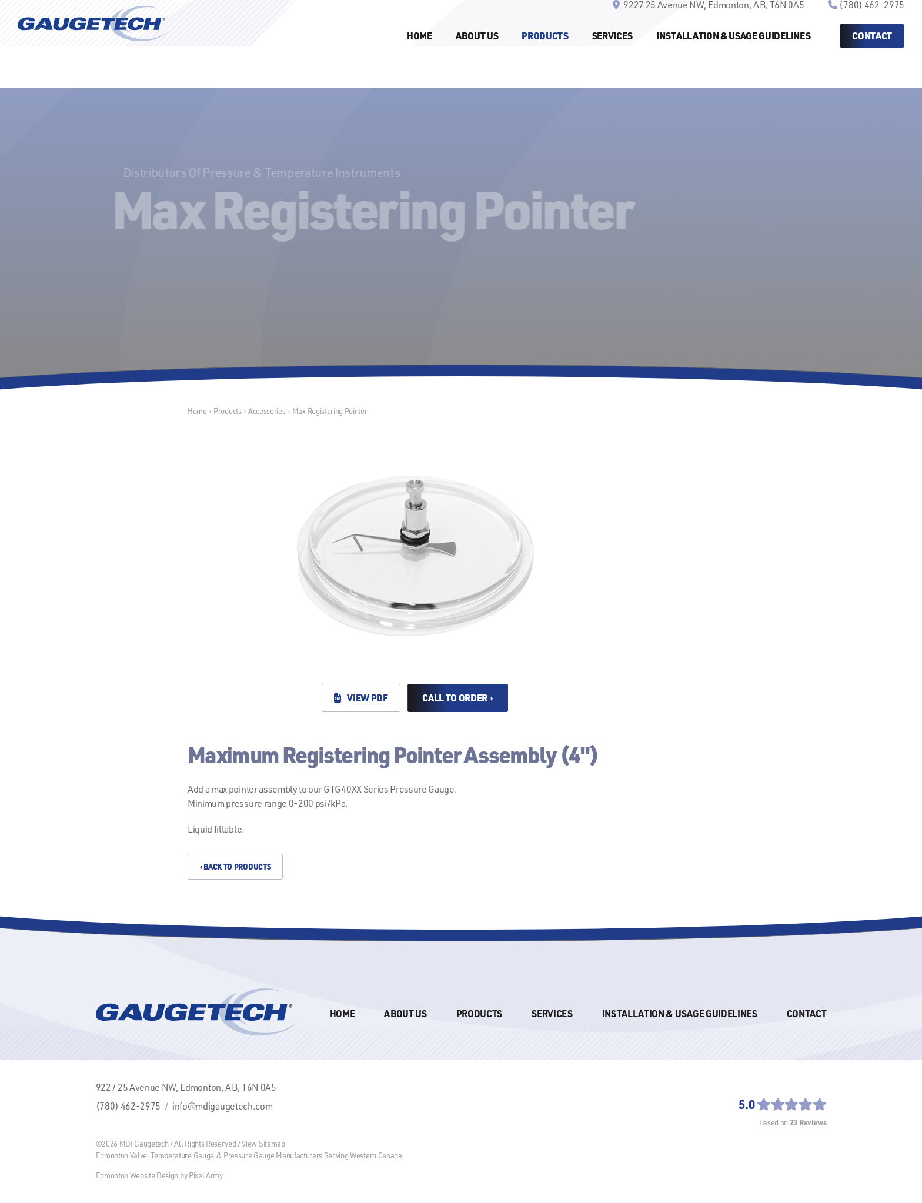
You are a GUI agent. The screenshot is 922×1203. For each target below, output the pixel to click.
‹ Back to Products (235, 866)
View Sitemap (263, 1143)
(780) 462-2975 (871, 25)
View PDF (361, 697)
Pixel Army (205, 1175)
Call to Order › (457, 697)
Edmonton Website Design (137, 1175)
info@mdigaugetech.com (222, 1106)
